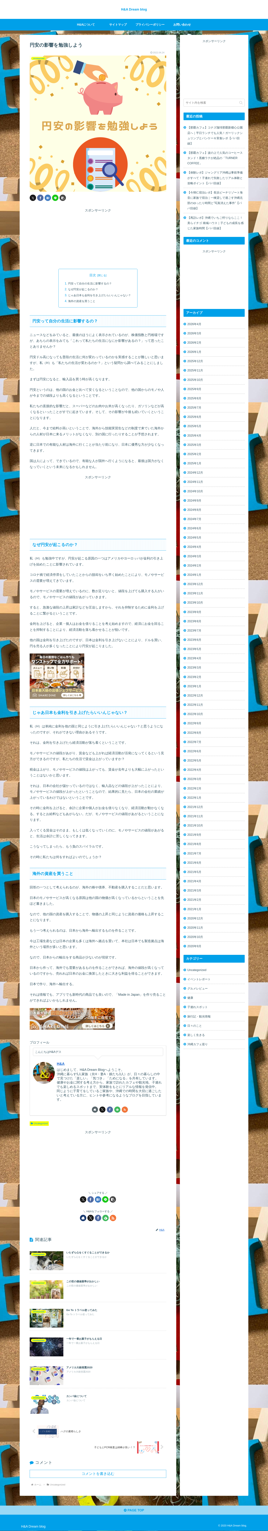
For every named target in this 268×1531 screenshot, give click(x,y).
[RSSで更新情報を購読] (125, 1109)
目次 (92, 275)
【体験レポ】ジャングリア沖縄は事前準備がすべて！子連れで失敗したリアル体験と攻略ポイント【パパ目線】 (215, 178)
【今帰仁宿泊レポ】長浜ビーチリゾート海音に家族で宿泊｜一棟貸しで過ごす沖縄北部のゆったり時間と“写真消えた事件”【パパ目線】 (215, 200)
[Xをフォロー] (102, 1109)
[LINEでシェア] (55, 198)
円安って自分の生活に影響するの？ (89, 283)
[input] (214, 103)
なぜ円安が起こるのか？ (82, 289)
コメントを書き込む (98, 1474)
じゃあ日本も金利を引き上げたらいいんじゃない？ (99, 295)
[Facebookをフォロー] (110, 1109)
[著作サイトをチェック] (95, 1109)
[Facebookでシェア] (40, 198)
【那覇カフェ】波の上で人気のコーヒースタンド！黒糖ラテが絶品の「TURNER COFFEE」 (215, 158)
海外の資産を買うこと (80, 301)
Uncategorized (39, 1123)
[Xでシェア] (33, 198)
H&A (61, 1064)
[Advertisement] (98, 238)
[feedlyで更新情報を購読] (117, 1109)
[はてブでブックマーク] (48, 198)
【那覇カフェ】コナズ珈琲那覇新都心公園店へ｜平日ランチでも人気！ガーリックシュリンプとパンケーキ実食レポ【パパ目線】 (215, 135)
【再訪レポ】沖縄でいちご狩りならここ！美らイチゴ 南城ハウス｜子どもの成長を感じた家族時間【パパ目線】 (215, 223)
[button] (63, 198)
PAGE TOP (134, 1510)
